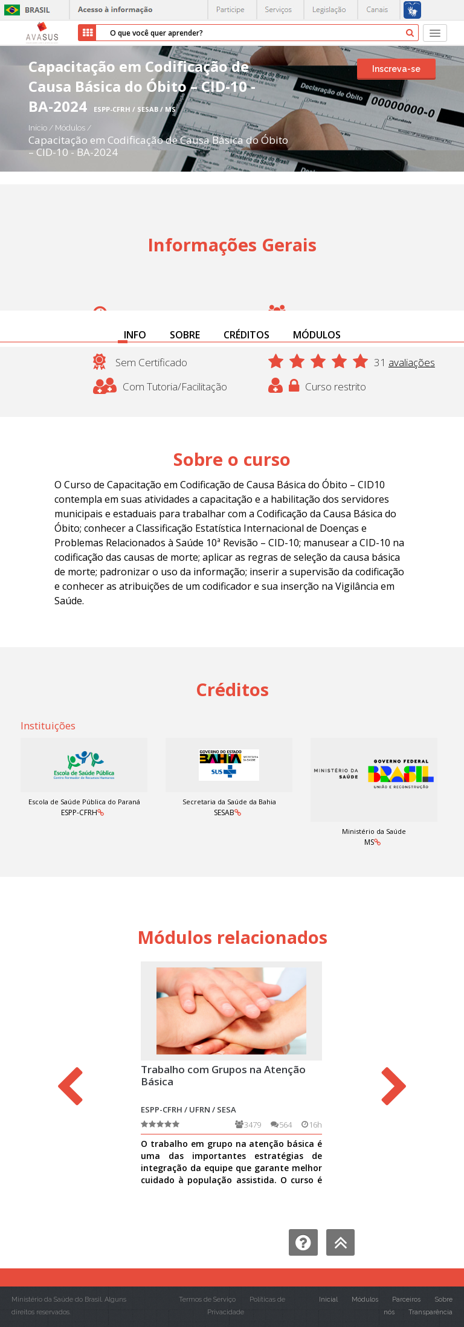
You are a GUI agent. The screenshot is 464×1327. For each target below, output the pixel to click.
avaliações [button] (411, 362)
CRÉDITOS (246, 334)
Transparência (430, 1312)
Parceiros (406, 1299)
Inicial (328, 1299)
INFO (135, 334)
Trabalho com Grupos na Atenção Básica (223, 1075)
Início (37, 127)
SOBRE (185, 334)
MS (369, 842)
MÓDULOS (317, 334)
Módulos (71, 127)
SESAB (224, 812)
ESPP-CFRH (79, 812)
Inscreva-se (396, 69)
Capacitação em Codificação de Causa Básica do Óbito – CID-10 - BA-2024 (158, 146)
